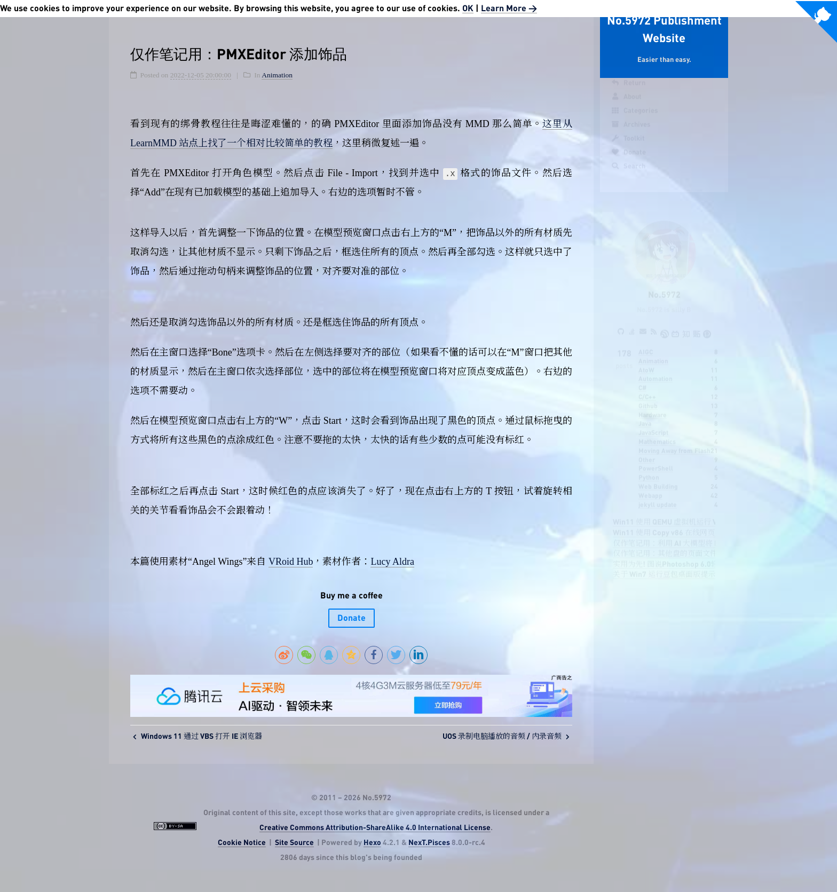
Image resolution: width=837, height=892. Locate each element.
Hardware (652, 405)
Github (648, 396)
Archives (631, 134)
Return (628, 93)
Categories (634, 120)
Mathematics (657, 432)
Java (644, 414)
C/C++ (647, 387)
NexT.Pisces (429, 843)
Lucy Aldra (392, 561)
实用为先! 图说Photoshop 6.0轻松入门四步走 (688, 554)
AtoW (646, 360)
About (626, 106)
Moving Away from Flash (674, 441)
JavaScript (653, 423)
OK (467, 8)
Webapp (650, 486)
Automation (655, 369)
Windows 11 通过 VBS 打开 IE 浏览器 (197, 736)
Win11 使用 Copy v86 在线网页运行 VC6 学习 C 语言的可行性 (713, 523)
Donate (628, 162)
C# (642, 378)
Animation (653, 351)
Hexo (372, 843)
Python (648, 467)
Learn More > (509, 8)
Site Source (294, 843)
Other (646, 450)
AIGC (645, 342)
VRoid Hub (291, 561)
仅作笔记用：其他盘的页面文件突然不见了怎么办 (695, 544)
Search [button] (628, 176)
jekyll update (657, 495)
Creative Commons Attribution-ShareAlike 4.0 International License (375, 828)
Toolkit (628, 148)
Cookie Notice (242, 843)
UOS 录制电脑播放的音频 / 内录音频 (506, 736)
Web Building (658, 476)
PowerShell (655, 458)
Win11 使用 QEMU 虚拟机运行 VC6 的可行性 (685, 512)
